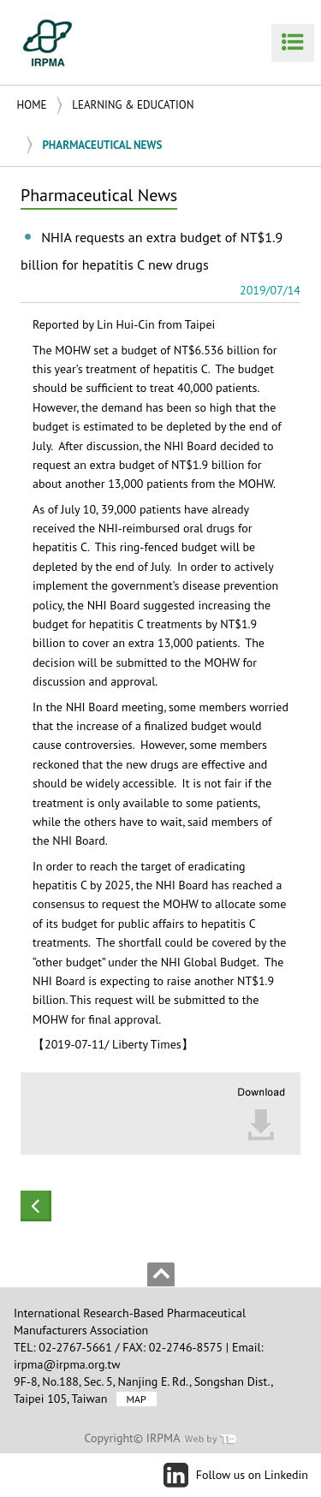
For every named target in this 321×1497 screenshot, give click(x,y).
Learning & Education (132, 105)
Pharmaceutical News (102, 145)
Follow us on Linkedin (252, 1474)
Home (32, 105)
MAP (136, 1399)
